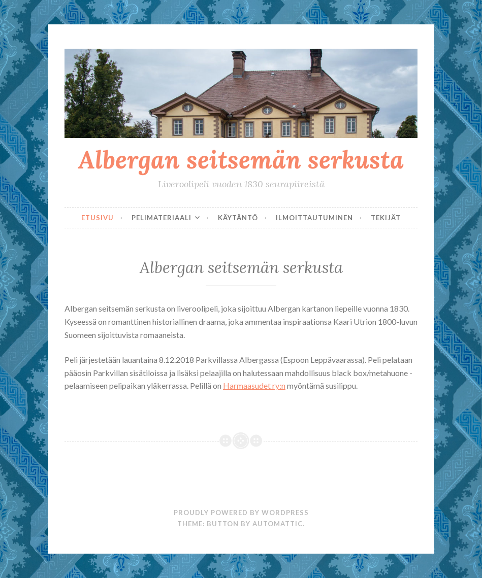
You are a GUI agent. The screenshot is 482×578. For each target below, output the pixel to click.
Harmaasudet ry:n (254, 385)
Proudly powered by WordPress (241, 512)
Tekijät (386, 218)
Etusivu (97, 218)
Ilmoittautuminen (314, 218)
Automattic (277, 524)
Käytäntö (238, 218)
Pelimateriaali (161, 218)
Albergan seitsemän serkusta (241, 159)
